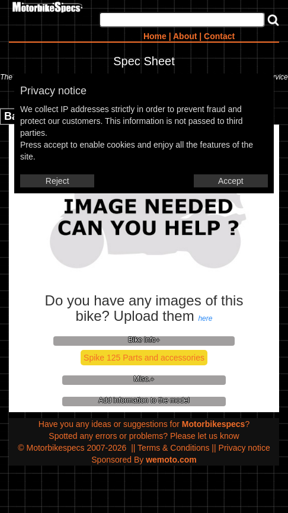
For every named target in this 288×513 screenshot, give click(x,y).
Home (155, 36)
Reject (57, 181)
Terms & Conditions (173, 448)
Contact (219, 36)
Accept (231, 181)
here (205, 318)
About (185, 36)
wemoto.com (171, 459)
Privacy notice (244, 448)
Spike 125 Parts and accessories (144, 357)
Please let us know (204, 436)
